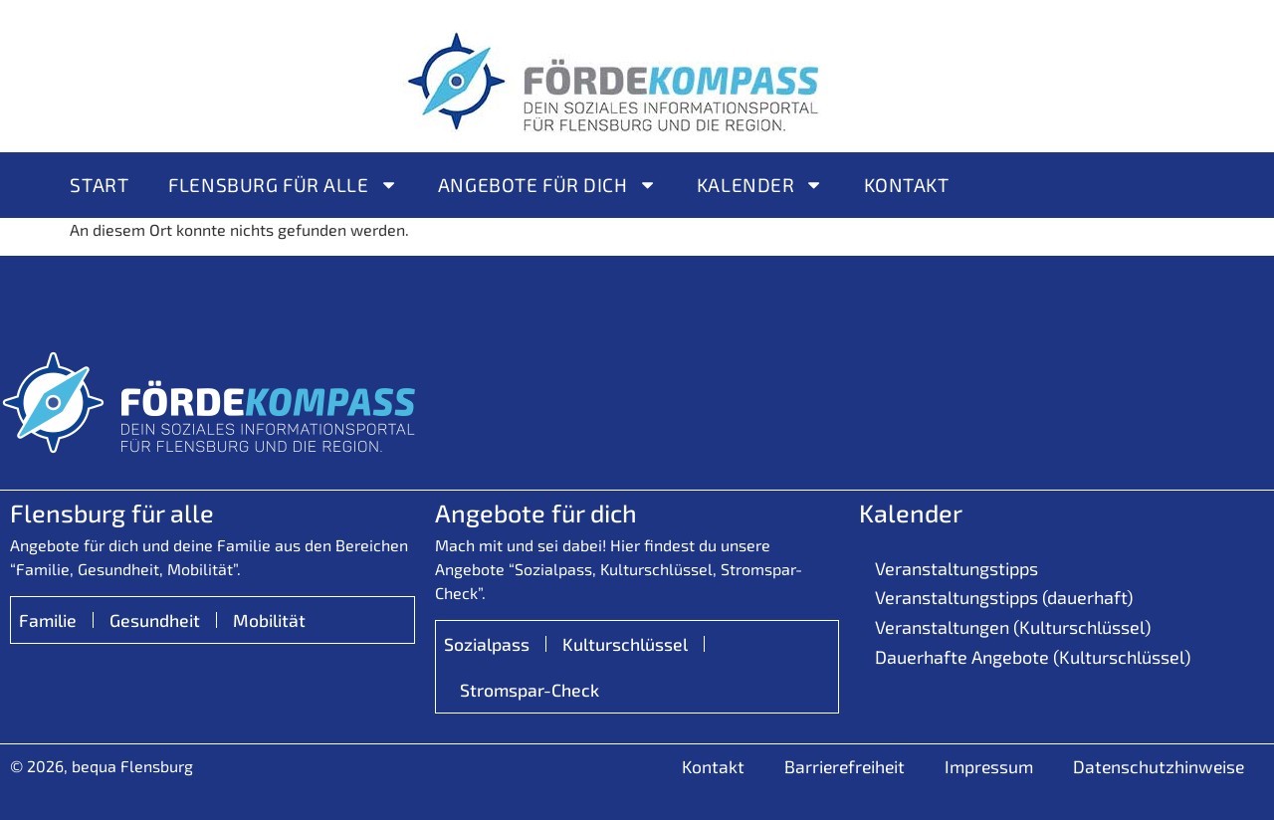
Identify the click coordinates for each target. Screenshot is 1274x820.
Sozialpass (487, 644)
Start (99, 184)
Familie (48, 620)
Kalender (760, 184)
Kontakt (907, 184)
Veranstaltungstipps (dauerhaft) (1004, 597)
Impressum (989, 766)
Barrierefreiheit (844, 766)
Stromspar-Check (529, 690)
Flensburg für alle (283, 184)
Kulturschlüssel (625, 644)
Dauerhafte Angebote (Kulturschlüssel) (1032, 657)
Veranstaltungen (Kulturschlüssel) (1013, 627)
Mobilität (269, 620)
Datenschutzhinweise (1158, 766)
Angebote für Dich (547, 184)
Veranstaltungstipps (956, 568)
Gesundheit (154, 620)
